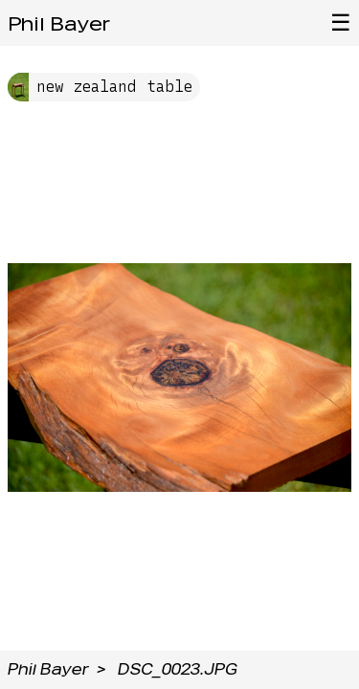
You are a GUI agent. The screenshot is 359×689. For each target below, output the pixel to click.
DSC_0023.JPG (177, 669)
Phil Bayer (59, 23)
